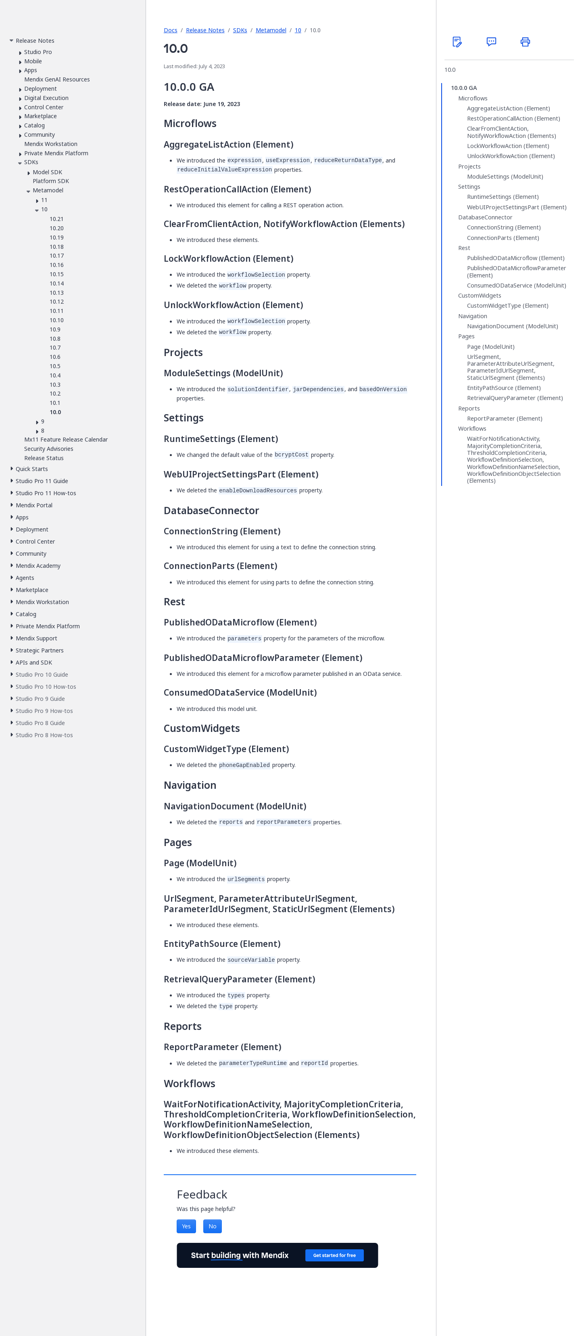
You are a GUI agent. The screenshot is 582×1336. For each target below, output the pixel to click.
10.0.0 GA (464, 87)
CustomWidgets (479, 295)
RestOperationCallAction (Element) (513, 118)
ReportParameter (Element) (504, 418)
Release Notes (205, 30)
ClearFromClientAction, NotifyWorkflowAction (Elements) (511, 132)
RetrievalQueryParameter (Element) (515, 398)
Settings (469, 186)
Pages (466, 336)
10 (298, 30)
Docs (170, 30)
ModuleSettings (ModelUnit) (505, 176)
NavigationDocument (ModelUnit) (512, 326)
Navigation (472, 316)
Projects (469, 166)
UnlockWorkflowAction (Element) (511, 156)
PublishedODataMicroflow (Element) (516, 258)
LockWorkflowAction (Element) (508, 146)
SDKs (240, 30)
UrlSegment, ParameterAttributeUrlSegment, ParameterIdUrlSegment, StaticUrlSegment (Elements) (511, 367)
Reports (469, 408)
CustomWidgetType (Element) (508, 305)
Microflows (473, 98)
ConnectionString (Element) (504, 227)
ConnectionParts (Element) (503, 237)
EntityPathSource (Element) (504, 388)
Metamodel (271, 30)
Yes (186, 1226)
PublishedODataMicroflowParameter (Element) (516, 271)
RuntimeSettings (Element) (503, 196)
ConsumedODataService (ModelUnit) (516, 285)
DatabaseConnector (485, 217)
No (213, 1226)
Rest (464, 248)
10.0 (449, 69)
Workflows (472, 428)
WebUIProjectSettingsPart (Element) (517, 207)
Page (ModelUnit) (491, 346)
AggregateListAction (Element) (508, 108)
